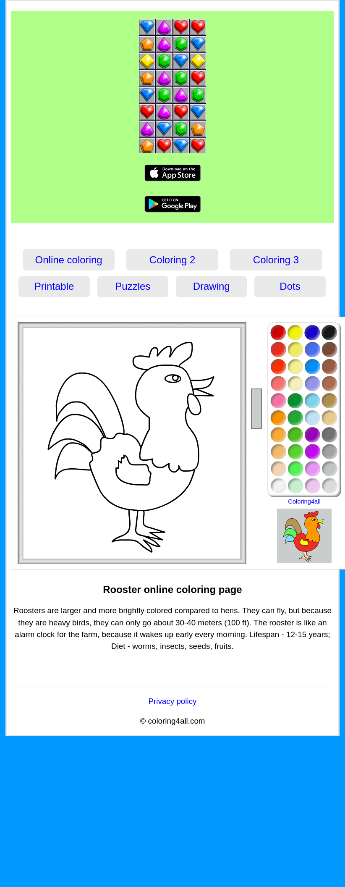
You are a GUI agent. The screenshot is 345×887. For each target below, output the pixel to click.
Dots (290, 286)
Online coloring (68, 259)
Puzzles (132, 286)
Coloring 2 (172, 259)
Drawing (211, 286)
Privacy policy (172, 701)
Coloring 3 (276, 259)
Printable (54, 286)
